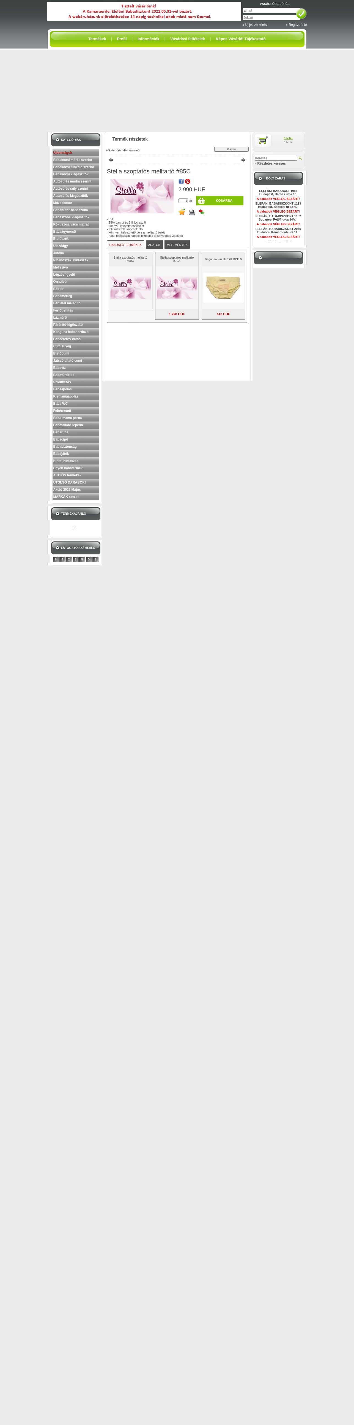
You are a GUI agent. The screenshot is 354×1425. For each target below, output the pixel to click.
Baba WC (60, 404)
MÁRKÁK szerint (66, 497)
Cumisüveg (62, 346)
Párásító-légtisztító (68, 325)
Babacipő (60, 439)
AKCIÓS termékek (67, 475)
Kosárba (224, 201)
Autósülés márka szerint (72, 181)
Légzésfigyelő (64, 275)
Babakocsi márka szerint (72, 160)
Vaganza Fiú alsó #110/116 (223, 259)
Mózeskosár (62, 203)
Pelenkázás (62, 382)
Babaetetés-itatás (67, 339)
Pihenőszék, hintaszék (70, 260)
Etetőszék (61, 239)
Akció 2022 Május (67, 490)
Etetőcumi (61, 353)
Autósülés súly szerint (70, 188)
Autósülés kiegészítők (70, 196)
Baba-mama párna (67, 418)
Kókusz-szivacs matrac (71, 224)
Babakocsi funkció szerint (73, 167)
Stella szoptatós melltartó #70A (177, 259)
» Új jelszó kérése (256, 25)
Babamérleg (62, 296)
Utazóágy (60, 246)
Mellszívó (60, 267)
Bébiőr (58, 289)
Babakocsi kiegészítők (71, 174)
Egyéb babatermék (68, 468)
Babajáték (61, 454)
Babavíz (59, 368)
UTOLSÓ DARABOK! (69, 482)
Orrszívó (60, 282)
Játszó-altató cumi (67, 361)
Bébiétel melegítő (67, 303)
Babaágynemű (64, 232)
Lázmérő (60, 318)
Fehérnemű (62, 411)
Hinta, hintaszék (65, 461)
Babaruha (60, 432)
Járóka (58, 253)
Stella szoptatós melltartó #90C (130, 259)
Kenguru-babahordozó (71, 332)
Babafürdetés (64, 375)
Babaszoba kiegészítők (71, 217)
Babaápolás (62, 389)
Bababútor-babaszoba (70, 210)
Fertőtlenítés (63, 310)
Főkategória (114, 150)
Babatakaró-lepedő (68, 425)
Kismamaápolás (65, 396)
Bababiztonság (65, 447)
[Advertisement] (177, 90)
